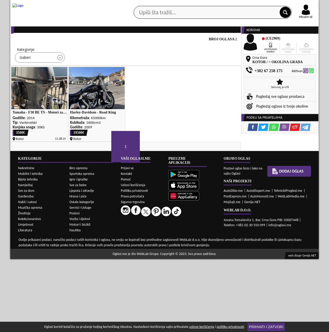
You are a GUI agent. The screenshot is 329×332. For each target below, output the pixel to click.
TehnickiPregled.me (288, 263)
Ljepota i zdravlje (81, 263)
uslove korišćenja (201, 327)
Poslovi (74, 286)
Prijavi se (127, 241)
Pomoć (126, 252)
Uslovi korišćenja (133, 258)
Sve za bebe (77, 258)
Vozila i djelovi (79, 292)
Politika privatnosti (134, 263)
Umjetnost (25, 297)
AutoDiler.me (233, 263)
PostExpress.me (235, 269)
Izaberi (25, 77)
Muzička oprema (30, 280)
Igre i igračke (78, 252)
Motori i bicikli (79, 297)
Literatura (25, 303)
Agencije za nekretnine (176, 40)
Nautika (75, 303)
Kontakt (259, 4)
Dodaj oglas (303, 40)
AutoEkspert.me (258, 263)
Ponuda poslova (264, 40)
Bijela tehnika (28, 252)
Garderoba (26, 269)
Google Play (136, 4)
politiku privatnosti (230, 327)
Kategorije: (26, 69)
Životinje (24, 286)
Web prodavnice (87, 40)
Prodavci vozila (128, 40)
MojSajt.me (232, 275)
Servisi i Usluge (80, 280)
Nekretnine (26, 241)
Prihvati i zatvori (266, 327)
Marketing (231, 5)
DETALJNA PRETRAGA (69, 92)
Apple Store (169, 4)
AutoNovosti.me (262, 269)
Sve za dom (26, 263)
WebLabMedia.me (291, 269)
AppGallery (201, 5)
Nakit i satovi (27, 275)
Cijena (79, 69)
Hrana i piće (78, 269)
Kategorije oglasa (43, 40)
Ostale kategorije (81, 275)
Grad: (136, 69)
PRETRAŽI (182, 92)
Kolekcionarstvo (29, 292)
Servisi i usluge (223, 40)
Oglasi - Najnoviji (207, 77)
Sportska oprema (81, 246)
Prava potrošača (132, 269)
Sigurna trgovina (133, 275)
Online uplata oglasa (295, 5)
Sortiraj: (195, 69)
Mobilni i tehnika (30, 246)
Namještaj (25, 258)
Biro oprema (78, 241)
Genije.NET (252, 275)
